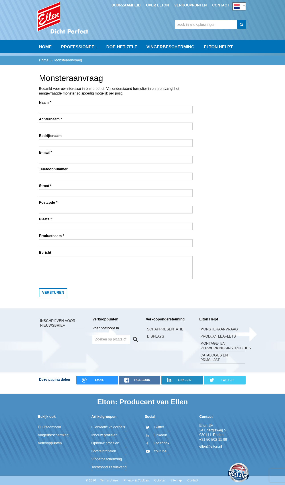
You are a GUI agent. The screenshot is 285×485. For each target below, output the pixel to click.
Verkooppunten (190, 5)
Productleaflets (218, 342)
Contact (220, 5)
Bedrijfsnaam (50, 141)
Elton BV (70, 21)
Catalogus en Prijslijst (214, 363)
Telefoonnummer (53, 175)
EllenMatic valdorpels (108, 427)
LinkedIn (160, 435)
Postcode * (48, 208)
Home (45, 54)
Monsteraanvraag (219, 335)
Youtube (160, 451)
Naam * (45, 108)
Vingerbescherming (170, 54)
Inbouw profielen (104, 435)
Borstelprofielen (103, 451)
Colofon (159, 480)
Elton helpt (218, 54)
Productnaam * (51, 242)
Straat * (45, 191)
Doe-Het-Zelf (121, 54)
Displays (155, 342)
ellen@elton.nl (210, 446)
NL (239, 6)
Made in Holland (238, 473)
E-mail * (45, 158)
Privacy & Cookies (136, 480)
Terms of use (109, 480)
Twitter (159, 427)
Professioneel (79, 54)
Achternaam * (50, 125)
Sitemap (176, 480)
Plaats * (45, 225)
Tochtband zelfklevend (108, 467)
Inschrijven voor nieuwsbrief (57, 329)
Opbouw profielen (105, 443)
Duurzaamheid (126, 5)
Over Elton (157, 5)
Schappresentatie (165, 335)
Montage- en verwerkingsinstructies (222, 351)
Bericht (45, 258)
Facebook (161, 443)
